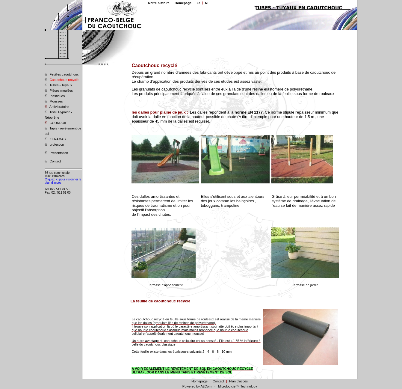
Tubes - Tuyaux (58, 85)
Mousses (54, 101)
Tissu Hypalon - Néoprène (58, 114)
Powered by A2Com (196, 386)
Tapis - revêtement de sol (63, 130)
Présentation (56, 152)
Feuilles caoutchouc (61, 74)
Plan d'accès (238, 381)
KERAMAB (55, 139)
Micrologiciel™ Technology (237, 386)
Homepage (183, 3)
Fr (198, 3)
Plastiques (55, 96)
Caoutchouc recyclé (61, 79)
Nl (206, 3)
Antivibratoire (57, 106)
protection (54, 144)
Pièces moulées (59, 90)
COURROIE (56, 122)
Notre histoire (158, 3)
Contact (53, 161)
